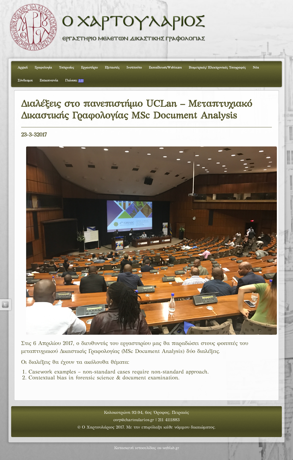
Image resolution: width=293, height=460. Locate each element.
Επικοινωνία (49, 80)
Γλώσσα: (74, 81)
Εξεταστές (112, 67)
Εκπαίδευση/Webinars (165, 67)
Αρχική (23, 67)
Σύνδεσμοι (25, 80)
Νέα (256, 67)
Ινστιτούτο (134, 67)
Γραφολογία (43, 67)
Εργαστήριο (89, 67)
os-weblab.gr (168, 448)
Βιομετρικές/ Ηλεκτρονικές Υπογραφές (217, 67)
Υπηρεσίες (66, 67)
